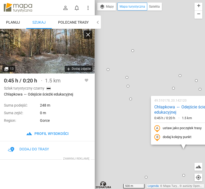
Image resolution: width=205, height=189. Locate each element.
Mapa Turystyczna (175, 186)
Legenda (153, 186)
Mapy (106, 7)
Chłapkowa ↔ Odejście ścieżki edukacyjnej (149, 53)
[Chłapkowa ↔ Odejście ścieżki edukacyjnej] (47, 51)
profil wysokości (47, 133)
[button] (97, 42)
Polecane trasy (73, 22)
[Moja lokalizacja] (198, 177)
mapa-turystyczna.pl (18, 7)
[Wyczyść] (88, 34)
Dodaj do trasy (28, 149)
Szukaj (39, 22)
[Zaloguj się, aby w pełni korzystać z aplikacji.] (86, 80)
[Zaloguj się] (65, 8)
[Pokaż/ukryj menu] (88, 8)
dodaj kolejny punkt (139, 80)
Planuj (13, 22)
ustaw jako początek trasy (144, 71)
